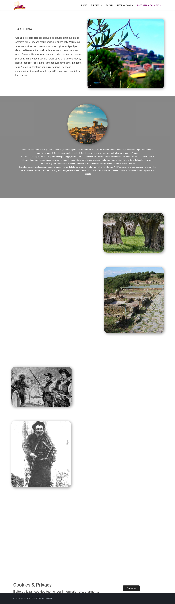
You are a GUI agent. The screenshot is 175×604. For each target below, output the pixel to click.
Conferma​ (131, 588)
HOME (84, 5)
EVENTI (109, 5)
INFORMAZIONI (124, 5)
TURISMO (95, 5)
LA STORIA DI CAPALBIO (148, 5)
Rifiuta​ (153, 588)
